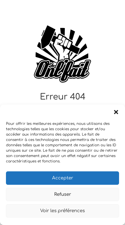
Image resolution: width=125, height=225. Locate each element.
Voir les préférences (62, 210)
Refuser (62, 194)
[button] (116, 112)
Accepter (62, 178)
